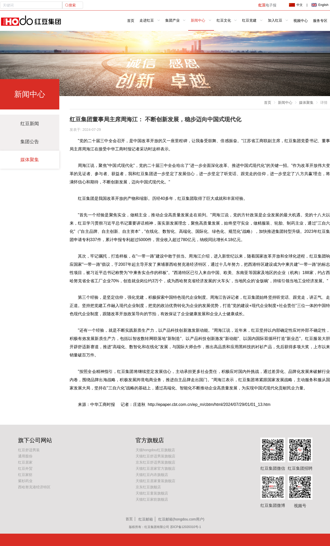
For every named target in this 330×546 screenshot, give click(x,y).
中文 (295, 5)
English (319, 5)
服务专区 (320, 21)
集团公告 (29, 141)
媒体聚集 (29, 159)
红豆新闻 (29, 123)
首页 (130, 21)
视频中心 (300, 21)
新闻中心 (285, 102)
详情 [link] (323, 102)
